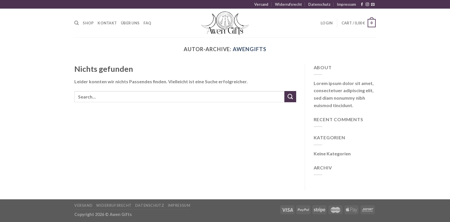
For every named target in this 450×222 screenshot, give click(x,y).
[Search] (76, 23)
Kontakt (107, 23)
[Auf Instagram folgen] (367, 5)
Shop (88, 23)
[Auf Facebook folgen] (362, 5)
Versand (261, 4)
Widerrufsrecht (288, 4)
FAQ (147, 23)
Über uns (130, 23)
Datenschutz (319, 4)
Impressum (346, 4)
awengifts (249, 49)
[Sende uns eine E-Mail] (373, 5)
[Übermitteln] (290, 96)
